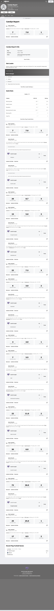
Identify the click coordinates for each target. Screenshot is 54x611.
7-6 (18, 170)
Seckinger (26, 532)
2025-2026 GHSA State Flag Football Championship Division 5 (19, 149)
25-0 (21, 319)
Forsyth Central (27, 195)
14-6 (19, 227)
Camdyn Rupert (12, 5)
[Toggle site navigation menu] (1, 1)
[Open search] (46, 1)
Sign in (51, 1)
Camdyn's (8, 28)
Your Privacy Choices (27, 597)
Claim (4, 12)
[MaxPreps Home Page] (23, 18)
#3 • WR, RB (13, 9)
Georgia (9, 79)
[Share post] (47, 37)
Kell (25, 338)
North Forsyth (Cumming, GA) (13, 6)
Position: (26, 94)
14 (39, 153)
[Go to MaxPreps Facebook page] (35, 589)
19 (39, 502)
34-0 (24, 247)
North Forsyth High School (27, 569)
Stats (9, 15)
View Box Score (10, 554)
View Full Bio (27, 59)
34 (39, 251)
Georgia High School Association (14, 84)
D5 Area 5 (9, 81)
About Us (24, 591)
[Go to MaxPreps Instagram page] (27, 589)
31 (39, 374)
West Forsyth (27, 410)
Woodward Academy (28, 353)
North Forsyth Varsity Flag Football (24, 54)
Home (3, 15)
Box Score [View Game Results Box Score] (16, 161)
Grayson (26, 127)
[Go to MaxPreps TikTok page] (19, 589)
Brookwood (27, 282)
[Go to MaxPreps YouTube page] (23, 589)
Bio (5, 15)
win (22, 28)
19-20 (20, 498)
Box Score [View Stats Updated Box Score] (8, 36)
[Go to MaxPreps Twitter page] (31, 589)
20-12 (20, 298)
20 (39, 303)
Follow (11, 12)
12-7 (24, 390)
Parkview (26, 266)
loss (22, 481)
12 (39, 157)
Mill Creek (26, 517)
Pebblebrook (27, 210)
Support (27, 598)
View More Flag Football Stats (27, 119)
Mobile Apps (29, 591)
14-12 (17, 143)
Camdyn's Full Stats (14, 36)
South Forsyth (27, 445)
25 (39, 323)
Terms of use (22, 595)
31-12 (15, 370)
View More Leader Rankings (27, 86)
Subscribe (23, 593)
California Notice (30, 595)
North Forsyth (12, 153)
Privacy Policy (30, 593)
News (12, 15)
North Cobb (27, 28)
